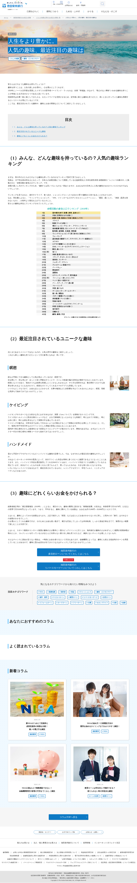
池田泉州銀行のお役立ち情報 (22, 17)
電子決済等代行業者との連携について (88, 856)
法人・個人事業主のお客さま (45, 843)
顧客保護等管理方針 (127, 852)
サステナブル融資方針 (9, 863)
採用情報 (86, 843)
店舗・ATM (59, 5)
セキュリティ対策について (98, 859)
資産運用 (33, 733)
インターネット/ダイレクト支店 (107, 843)
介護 (89, 601)
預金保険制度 (14, 856)
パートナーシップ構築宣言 (32, 863)
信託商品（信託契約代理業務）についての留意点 (118, 863)
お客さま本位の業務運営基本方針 (24, 852)
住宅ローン (107, 596)
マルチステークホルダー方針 (56, 863)
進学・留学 (43, 596)
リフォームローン (46, 601)
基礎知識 (52, 590)
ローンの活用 (93, 795)
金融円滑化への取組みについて (116, 856)
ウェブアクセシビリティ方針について (83, 863)
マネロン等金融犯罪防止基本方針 (68, 866)
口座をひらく (33, 11)
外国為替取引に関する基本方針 (60, 856)
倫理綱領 (6, 852)
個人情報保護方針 (46, 852)
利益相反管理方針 (87, 852)
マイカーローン (58, 596)
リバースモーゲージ (90, 596)
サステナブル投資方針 (120, 859)
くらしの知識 (14, 58)
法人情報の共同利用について (67, 852)
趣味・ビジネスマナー (31, 58)
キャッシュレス (85, 590)
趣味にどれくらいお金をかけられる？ (32, 136)
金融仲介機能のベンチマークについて (20, 859)
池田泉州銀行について (70, 843)
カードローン (62, 601)
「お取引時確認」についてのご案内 (73, 859)
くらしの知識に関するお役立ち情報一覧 (48, 17)
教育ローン (74, 596)
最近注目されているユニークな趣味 (31, 131)
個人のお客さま (23, 843)
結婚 (123, 601)
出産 (115, 601)
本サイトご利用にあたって (47, 859)
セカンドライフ (102, 601)
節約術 (63, 590)
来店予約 (69, 5)
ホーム (6, 17)
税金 (72, 590)
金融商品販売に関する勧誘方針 (34, 856)
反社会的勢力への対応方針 (106, 852)
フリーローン (77, 601)
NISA (41, 590)
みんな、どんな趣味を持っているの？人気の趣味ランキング (41, 127)
